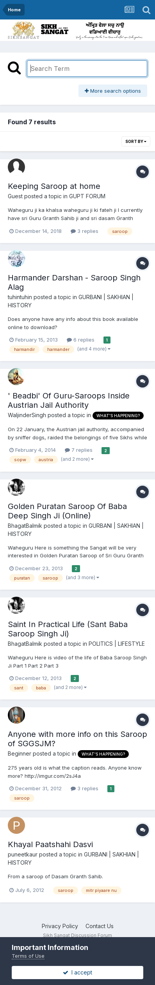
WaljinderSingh (27, 415)
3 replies (84, 231)
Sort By (135, 141)
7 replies (79, 450)
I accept (77, 972)
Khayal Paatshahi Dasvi (50, 844)
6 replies (80, 340)
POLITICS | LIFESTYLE (117, 643)
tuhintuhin (20, 297)
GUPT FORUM (87, 196)
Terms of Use (28, 956)
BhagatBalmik (25, 525)
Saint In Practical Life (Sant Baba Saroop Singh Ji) (68, 629)
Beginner (19, 753)
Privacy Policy (60, 926)
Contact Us (100, 926)
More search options (113, 91)
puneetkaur (22, 854)
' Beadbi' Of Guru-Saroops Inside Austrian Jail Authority (69, 400)
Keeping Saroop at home (54, 186)
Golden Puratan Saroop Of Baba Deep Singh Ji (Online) (67, 511)
